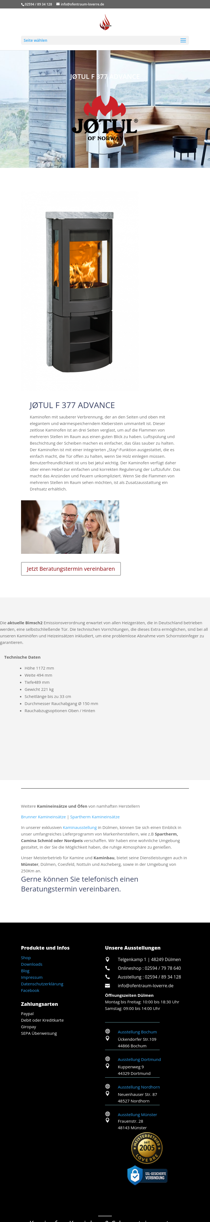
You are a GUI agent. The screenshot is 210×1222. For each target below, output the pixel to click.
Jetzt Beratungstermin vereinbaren (71, 568)
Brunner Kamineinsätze (43, 816)
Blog (25, 970)
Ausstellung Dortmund (139, 1059)
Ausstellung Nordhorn (139, 1087)
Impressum (32, 977)
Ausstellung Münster (137, 1114)
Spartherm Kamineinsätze (95, 816)
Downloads (31, 964)
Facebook (30, 990)
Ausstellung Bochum (137, 1031)
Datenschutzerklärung (42, 983)
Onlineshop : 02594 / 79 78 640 (149, 968)
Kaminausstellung (80, 827)
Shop (26, 957)
